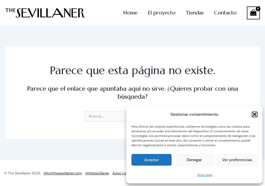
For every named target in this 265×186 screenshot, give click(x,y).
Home (130, 13)
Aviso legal (204, 175)
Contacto (225, 13)
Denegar (194, 159)
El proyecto (161, 13)
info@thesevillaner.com (62, 173)
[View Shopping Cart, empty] (253, 12)
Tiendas (195, 13)
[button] (254, 114)
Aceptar (151, 159)
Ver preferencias (237, 159)
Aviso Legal (122, 173)
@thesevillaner (97, 173)
